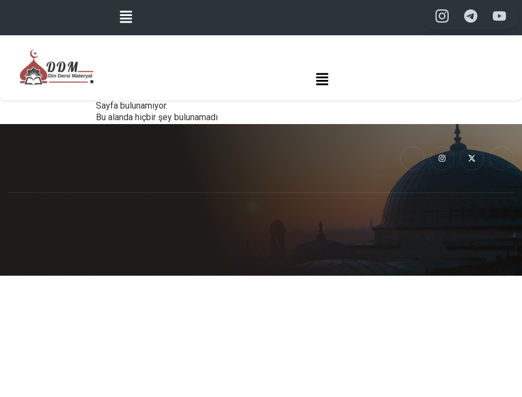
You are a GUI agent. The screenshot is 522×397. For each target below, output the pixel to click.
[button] (126, 18)
